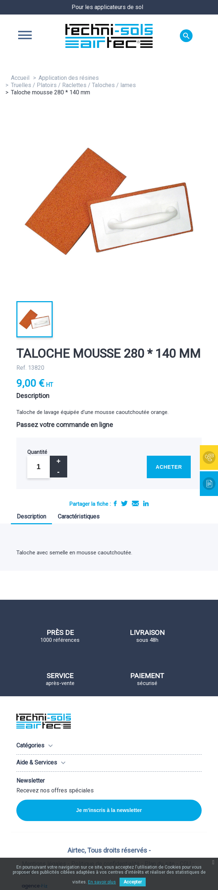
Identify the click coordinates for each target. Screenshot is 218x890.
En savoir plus (102, 882)
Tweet (124, 503)
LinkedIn (146, 503)
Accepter (133, 882)
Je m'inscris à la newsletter (109, 810)
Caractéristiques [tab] (79, 516)
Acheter (169, 467)
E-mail (135, 503)
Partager (115, 503)
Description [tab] (31, 516)
